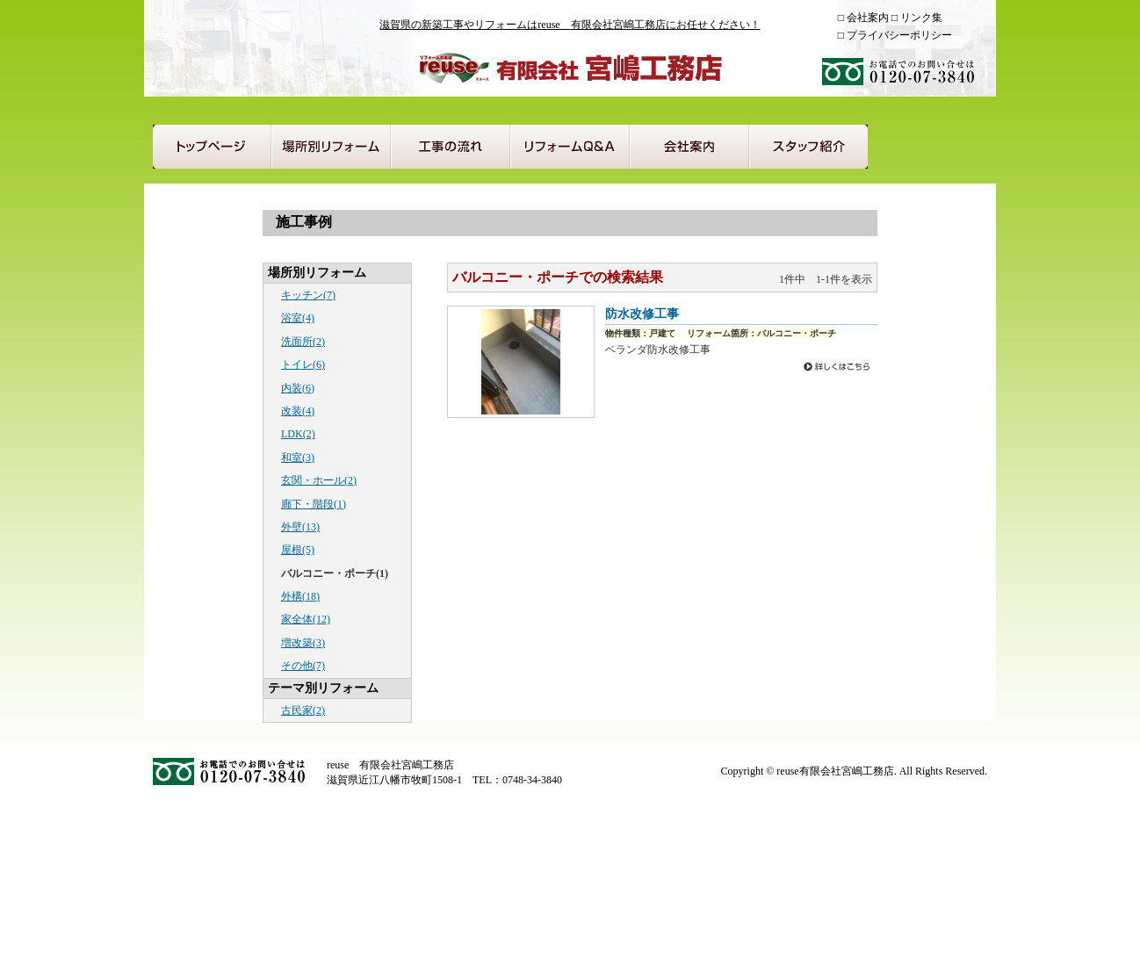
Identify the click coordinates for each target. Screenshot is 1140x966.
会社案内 (868, 17)
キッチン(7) (308, 295)
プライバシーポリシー (899, 35)
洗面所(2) (303, 341)
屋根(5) (297, 550)
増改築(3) (303, 643)
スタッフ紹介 (808, 147)
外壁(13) (300, 527)
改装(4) (297, 411)
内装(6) (297, 388)
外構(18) (300, 596)
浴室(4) (297, 318)
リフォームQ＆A (570, 147)
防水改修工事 (642, 314)
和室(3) (297, 457)
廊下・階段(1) (313, 504)
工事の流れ (450, 147)
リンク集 (921, 17)
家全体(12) (305, 619)
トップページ (212, 147)
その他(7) (303, 666)
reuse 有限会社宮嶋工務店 (570, 68)
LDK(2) (298, 434)
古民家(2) (303, 710)
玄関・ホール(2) (319, 480)
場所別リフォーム (331, 147)
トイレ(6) (303, 364)
